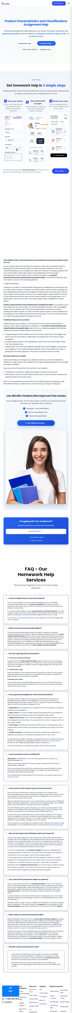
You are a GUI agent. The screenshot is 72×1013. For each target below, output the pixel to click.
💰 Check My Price (36, 531)
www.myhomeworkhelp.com (25, 618)
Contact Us (43, 1004)
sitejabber (11, 928)
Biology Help (64, 1007)
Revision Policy (34, 1006)
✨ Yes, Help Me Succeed (36, 423)
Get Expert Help (46, 43)
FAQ (40, 989)
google (51, 926)
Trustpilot (23, 928)
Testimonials (43, 993)
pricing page (59, 825)
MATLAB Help (54, 1002)
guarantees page (50, 746)
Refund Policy (33, 1002)
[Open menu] (68, 3)
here (46, 928)
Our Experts (43, 997)
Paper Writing (64, 1002)
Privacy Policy (14, 777)
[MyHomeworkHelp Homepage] (9, 3)
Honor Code (33, 995)
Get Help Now (59, 3)
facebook (58, 926)
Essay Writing (54, 991)
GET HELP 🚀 (11, 991)
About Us (42, 1000)
